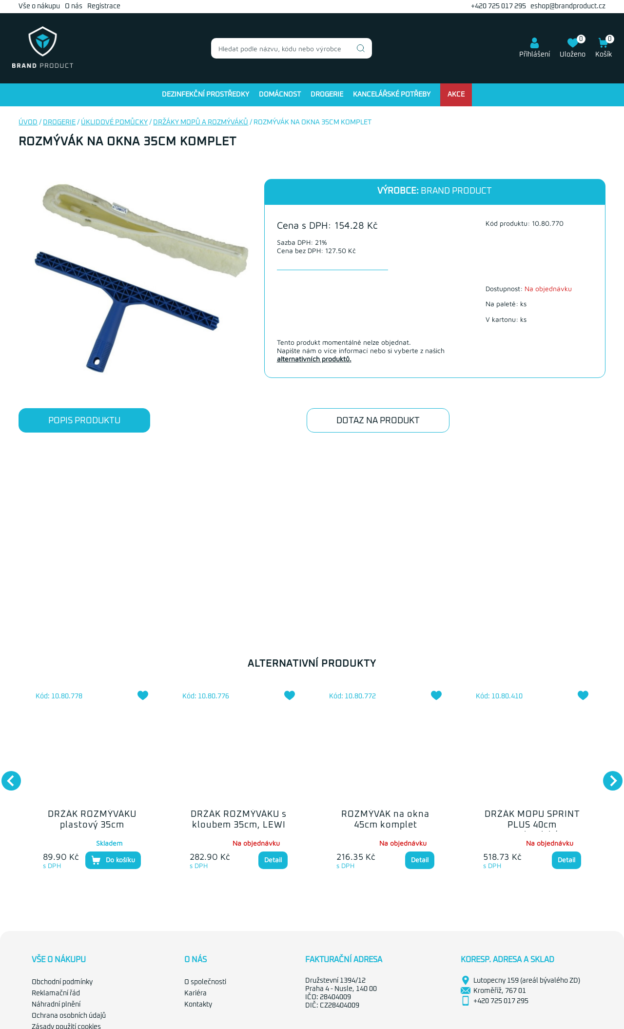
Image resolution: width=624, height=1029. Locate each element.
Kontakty (198, 1004)
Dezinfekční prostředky (205, 94)
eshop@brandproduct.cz (567, 6)
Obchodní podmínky (62, 982)
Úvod (28, 122)
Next (608, 776)
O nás (73, 6)
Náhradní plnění (56, 1004)
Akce (456, 94)
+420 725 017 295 (498, 6)
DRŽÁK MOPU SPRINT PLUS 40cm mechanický (532, 825)
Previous (6, 776)
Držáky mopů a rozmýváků (200, 122)
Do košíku (113, 860)
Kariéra (195, 993)
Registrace (103, 6)
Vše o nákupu (39, 6)
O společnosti (205, 982)
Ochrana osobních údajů (69, 1015)
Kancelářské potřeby (391, 94)
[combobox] (291, 48)
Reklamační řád (56, 993)
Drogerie (327, 94)
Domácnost (280, 94)
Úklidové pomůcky (114, 122)
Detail (273, 859)
